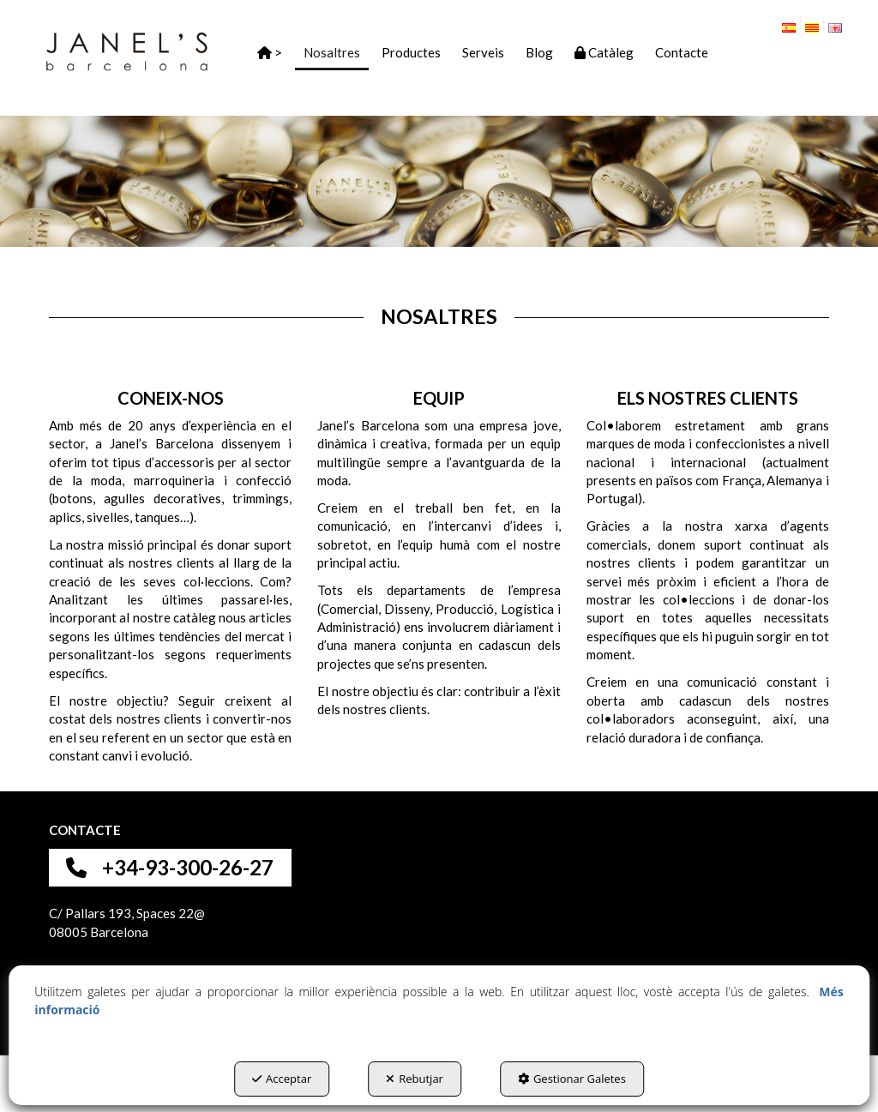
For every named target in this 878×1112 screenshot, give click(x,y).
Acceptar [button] (281, 1078)
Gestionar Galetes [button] (572, 1078)
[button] (127, 51)
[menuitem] (795, 24)
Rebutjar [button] (414, 1078)
